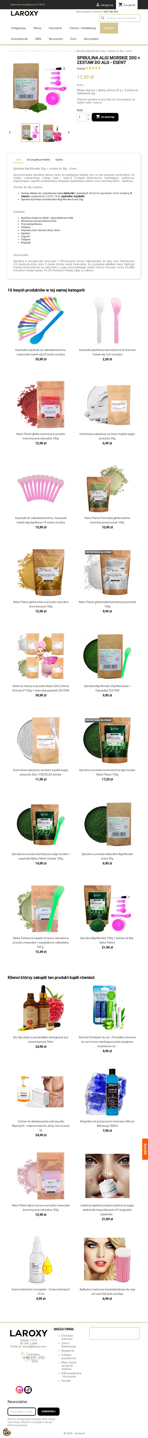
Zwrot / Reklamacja (68, 1345)
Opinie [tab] (59, 159)
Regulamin (68, 1350)
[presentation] (114, 1333)
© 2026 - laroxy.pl (74, 1433)
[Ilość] (81, 117)
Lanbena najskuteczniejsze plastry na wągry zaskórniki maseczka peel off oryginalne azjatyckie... (107, 1210)
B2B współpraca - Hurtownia (71, 1375)
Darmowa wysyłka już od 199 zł (27, 4)
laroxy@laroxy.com (34, 1346)
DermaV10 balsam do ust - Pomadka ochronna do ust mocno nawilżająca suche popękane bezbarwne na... (107, 1042)
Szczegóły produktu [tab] (38, 159)
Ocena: (81, 68)
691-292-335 (111, 11)
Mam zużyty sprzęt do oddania (69, 1366)
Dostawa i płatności (67, 1337)
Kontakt (66, 1380)
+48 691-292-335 (34, 1359)
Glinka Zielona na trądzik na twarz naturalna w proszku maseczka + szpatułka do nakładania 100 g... (41, 943)
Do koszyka (105, 117)
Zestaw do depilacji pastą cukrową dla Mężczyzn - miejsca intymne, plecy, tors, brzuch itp (41, 1126)
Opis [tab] (18, 159)
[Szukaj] (119, 18)
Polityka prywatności (68, 1356)
